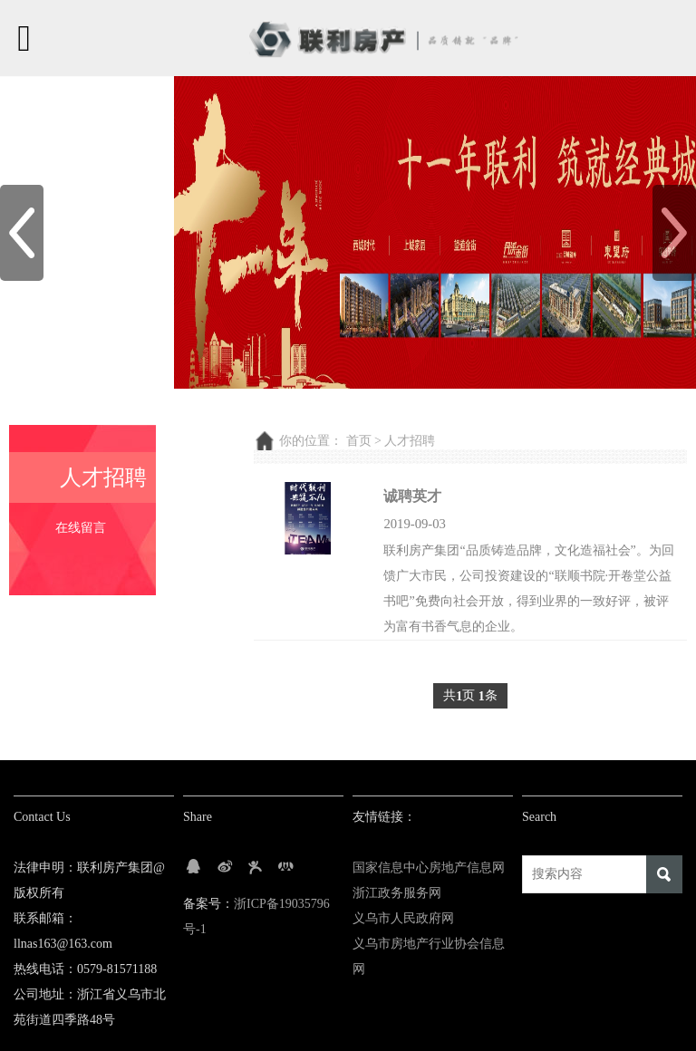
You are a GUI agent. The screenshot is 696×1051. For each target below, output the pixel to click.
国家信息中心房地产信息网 (429, 867)
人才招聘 (409, 441)
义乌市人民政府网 (403, 918)
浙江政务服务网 (397, 893)
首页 (359, 441)
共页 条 (470, 696)
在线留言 (80, 528)
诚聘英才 (412, 496)
